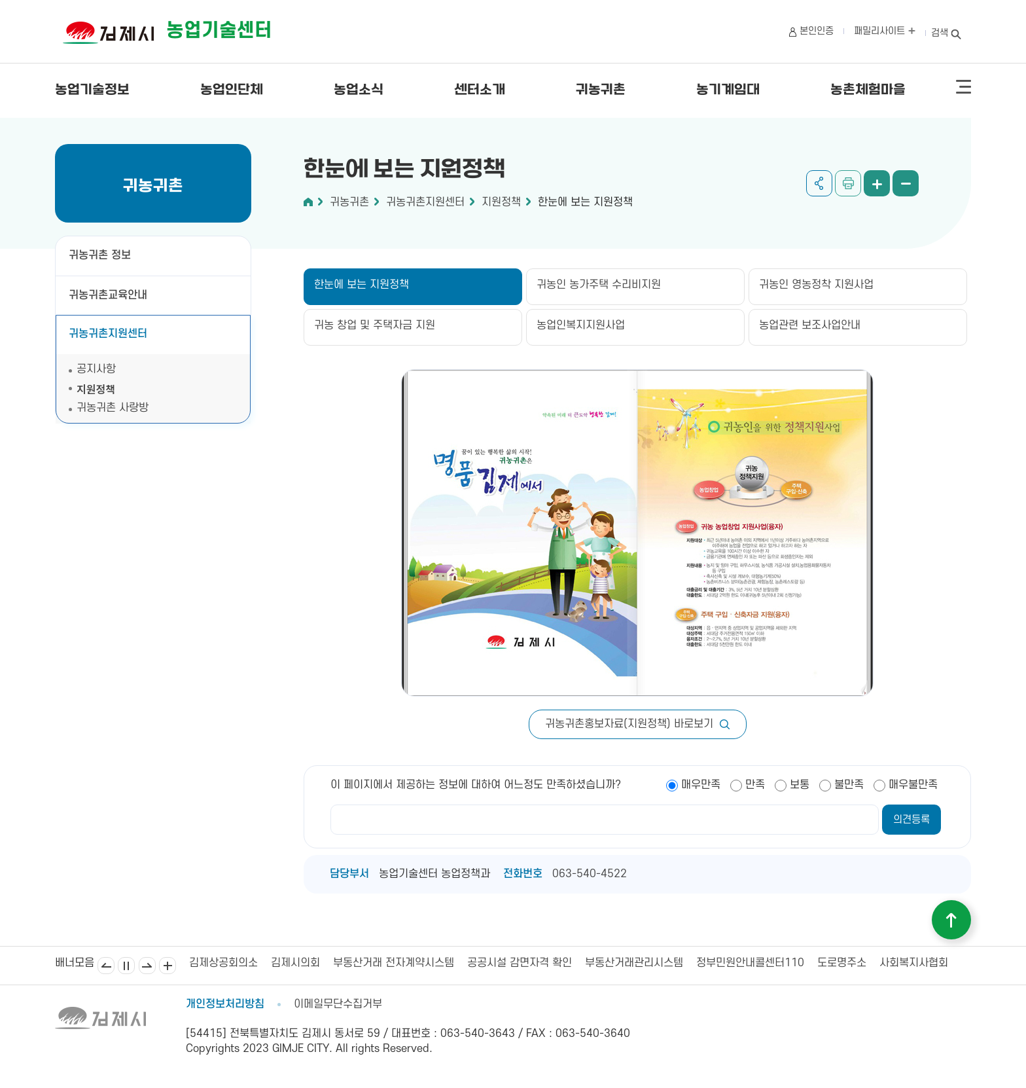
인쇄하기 (848, 183)
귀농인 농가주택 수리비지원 (599, 285)
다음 (147, 965)
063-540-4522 (589, 874)
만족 (755, 785)
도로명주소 (841, 963)
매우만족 (700, 785)
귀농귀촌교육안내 (108, 295)
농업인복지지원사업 (581, 325)
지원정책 (96, 389)
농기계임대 (728, 90)
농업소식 (358, 90)
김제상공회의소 (223, 963)
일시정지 (126, 965)
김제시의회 (295, 963)
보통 (799, 785)
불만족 (849, 785)
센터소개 (479, 90)
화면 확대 (877, 183)
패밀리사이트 (884, 31)
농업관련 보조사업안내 (809, 325)
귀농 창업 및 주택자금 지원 (374, 325)
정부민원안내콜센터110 (750, 963)
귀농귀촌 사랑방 (113, 408)
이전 (106, 965)
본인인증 (817, 31)
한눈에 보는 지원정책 (585, 202)
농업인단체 (231, 90)
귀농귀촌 (601, 90)
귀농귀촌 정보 (100, 255)
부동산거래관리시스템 (634, 963)
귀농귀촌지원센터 (108, 334)
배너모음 (167, 965)
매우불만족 (913, 785)
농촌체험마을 (868, 90)
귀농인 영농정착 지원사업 (816, 285)
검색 (939, 33)
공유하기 (819, 183)
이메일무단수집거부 (338, 1004)
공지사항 (96, 369)
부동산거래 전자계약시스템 (393, 963)
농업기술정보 (92, 90)
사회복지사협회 (913, 963)
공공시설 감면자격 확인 (519, 963)
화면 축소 (906, 183)
